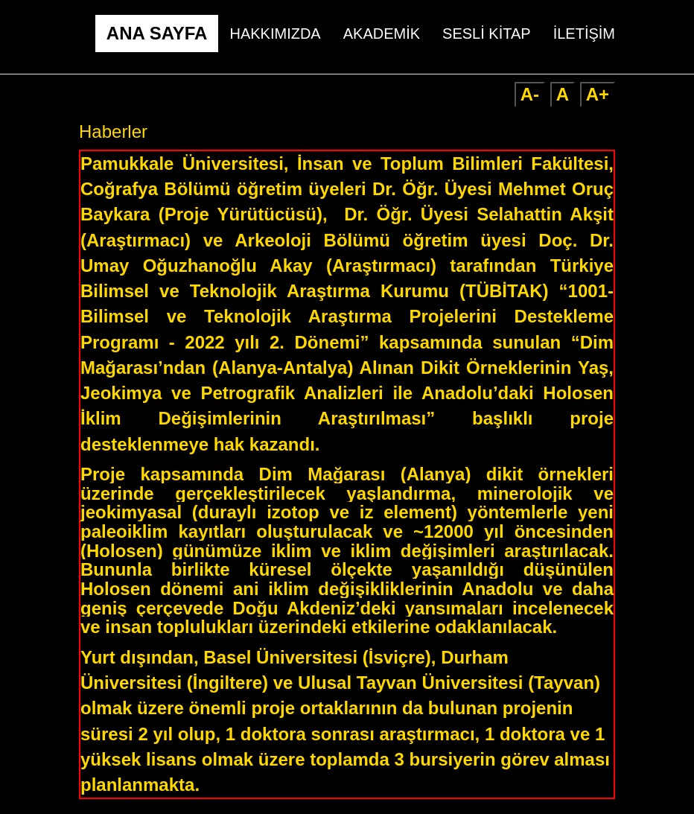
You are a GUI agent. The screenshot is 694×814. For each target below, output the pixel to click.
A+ (597, 94)
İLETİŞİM (584, 33)
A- (529, 94)
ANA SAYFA (157, 33)
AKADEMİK (381, 33)
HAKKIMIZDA (274, 33)
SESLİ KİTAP (486, 33)
